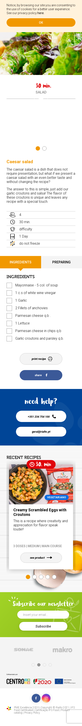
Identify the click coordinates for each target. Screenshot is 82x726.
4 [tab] (47, 577)
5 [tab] (54, 577)
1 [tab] (38, 148)
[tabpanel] (41, 517)
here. (40, 13)
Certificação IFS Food (47, 710)
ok (41, 22)
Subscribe (43, 626)
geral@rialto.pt (41, 431)
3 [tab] (41, 577)
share (41, 375)
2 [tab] (44, 148)
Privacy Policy (32, 712)
